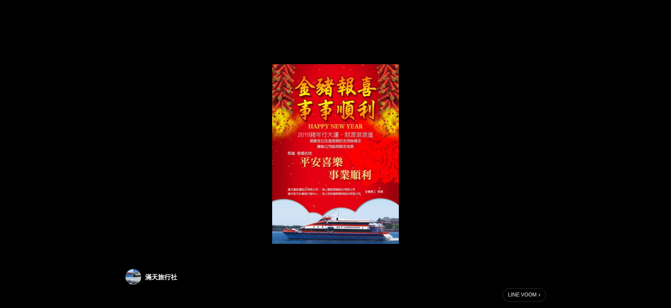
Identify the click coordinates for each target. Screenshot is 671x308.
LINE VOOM (522, 295)
